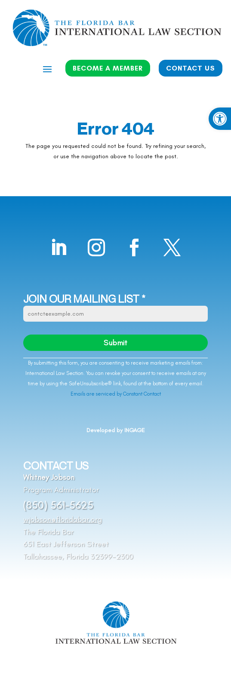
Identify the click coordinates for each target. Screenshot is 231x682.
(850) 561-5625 (58, 504)
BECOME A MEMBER (108, 68)
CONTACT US (190, 68)
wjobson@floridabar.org (62, 519)
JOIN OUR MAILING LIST (84, 299)
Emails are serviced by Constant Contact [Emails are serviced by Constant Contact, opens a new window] (116, 394)
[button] (220, 119)
